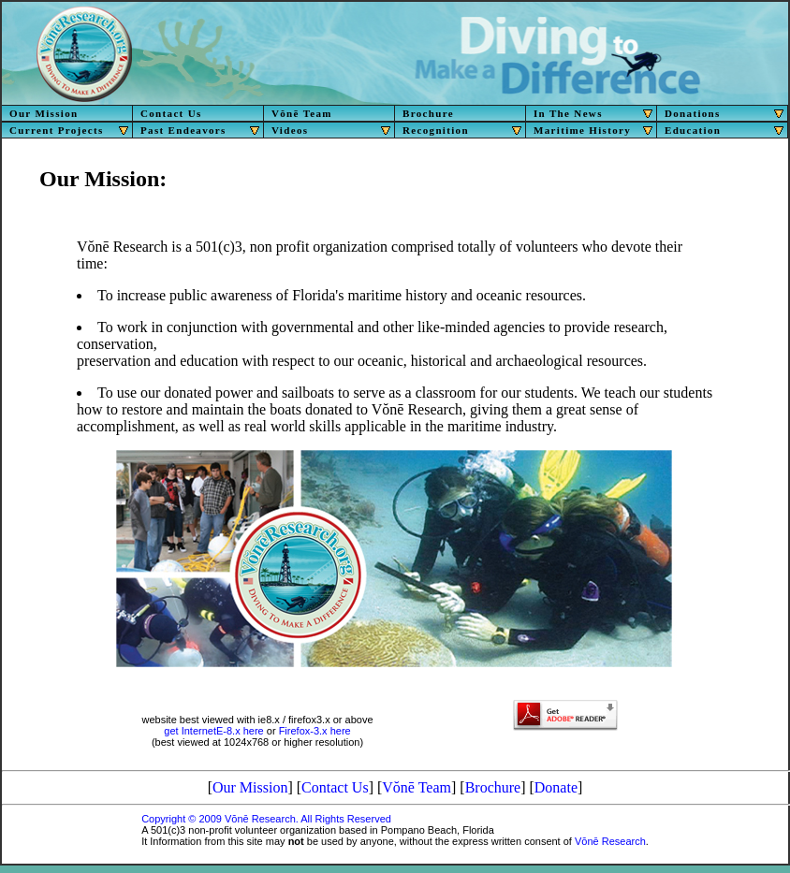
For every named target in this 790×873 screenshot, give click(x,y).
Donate (556, 787)
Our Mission (43, 113)
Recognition (464, 130)
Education (726, 130)
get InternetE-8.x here (213, 730)
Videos (333, 130)
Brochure (428, 113)
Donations (726, 113)
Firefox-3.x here (315, 730)
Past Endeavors (202, 130)
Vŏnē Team (301, 113)
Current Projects (71, 130)
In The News (595, 113)
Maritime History (595, 130)
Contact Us (171, 113)
